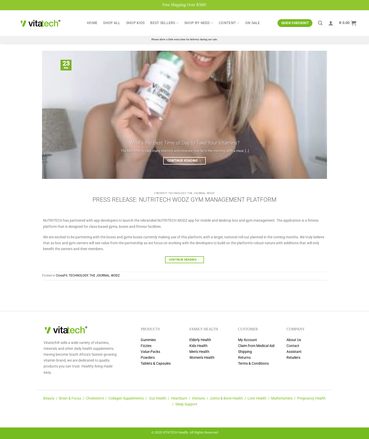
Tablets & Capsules (156, 363)
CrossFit (160, 193)
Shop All (111, 23)
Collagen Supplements (126, 398)
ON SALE (252, 23)
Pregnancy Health (311, 398)
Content (229, 23)
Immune (198, 398)
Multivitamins (282, 398)
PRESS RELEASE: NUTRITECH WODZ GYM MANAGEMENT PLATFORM (184, 199)
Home (92, 23)
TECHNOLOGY (177, 193)
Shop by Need (198, 23)
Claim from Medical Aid (256, 346)
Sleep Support (186, 404)
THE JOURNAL (196, 193)
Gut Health (157, 398)
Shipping (245, 352)
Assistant (294, 352)
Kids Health (198, 346)
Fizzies (146, 346)
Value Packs (150, 352)
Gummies (148, 340)
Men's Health (199, 352)
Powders (148, 357)
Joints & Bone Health (226, 398)
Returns (244, 357)
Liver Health (257, 398)
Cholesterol (95, 398)
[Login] (330, 23)
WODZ (211, 193)
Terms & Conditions (253, 363)
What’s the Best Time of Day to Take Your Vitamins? (185, 143)
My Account (247, 340)
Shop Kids (135, 23)
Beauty (49, 398)
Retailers (293, 357)
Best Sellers (164, 23)
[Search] (320, 23)
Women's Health (201, 357)
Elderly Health (200, 340)
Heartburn (179, 398)
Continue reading (184, 160)
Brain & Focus (70, 398)
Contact (292, 346)
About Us (293, 340)
